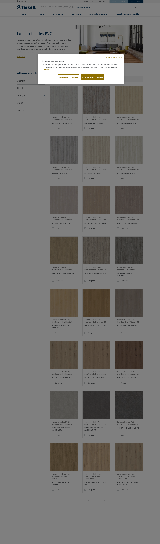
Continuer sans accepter (114, 57)
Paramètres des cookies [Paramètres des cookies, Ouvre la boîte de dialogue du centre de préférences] (68, 77)
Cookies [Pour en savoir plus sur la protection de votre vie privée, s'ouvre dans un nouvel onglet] (46, 70)
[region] (81, 69)
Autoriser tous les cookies (92, 77)
